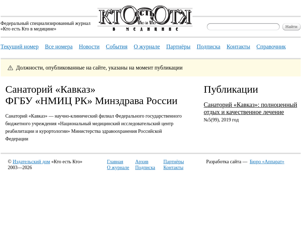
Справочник (271, 46)
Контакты (173, 167)
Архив (141, 161)
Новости (89, 46)
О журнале (118, 167)
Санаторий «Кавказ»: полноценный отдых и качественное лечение (250, 108)
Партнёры (173, 161)
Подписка (145, 167)
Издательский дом (31, 161)
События (116, 46)
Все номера (59, 46)
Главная (115, 161)
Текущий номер (20, 46)
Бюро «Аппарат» (267, 161)
